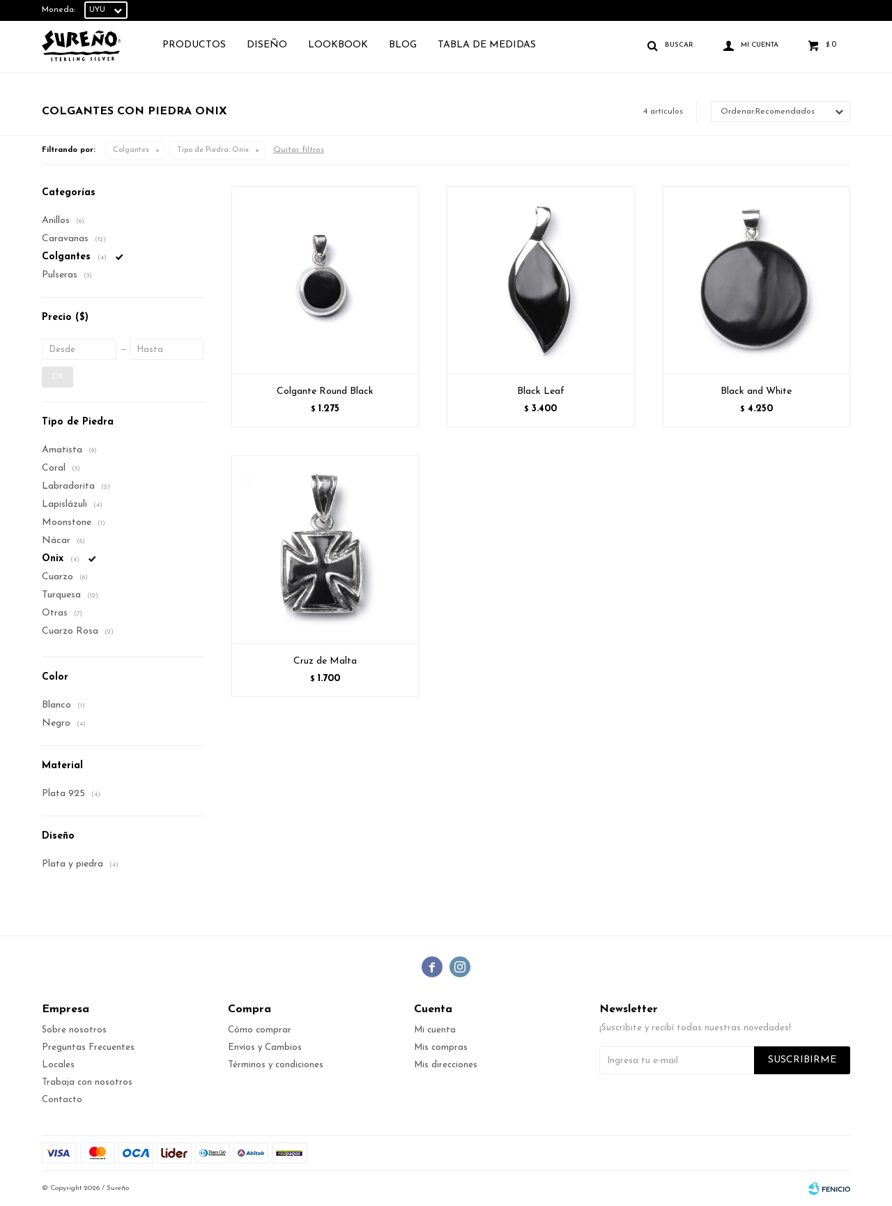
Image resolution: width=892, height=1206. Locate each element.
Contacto (62, 1099)
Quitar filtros (298, 150)
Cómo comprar (259, 1030)
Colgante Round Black (325, 391)
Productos (194, 45)
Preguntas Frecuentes (88, 1047)
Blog (403, 45)
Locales (58, 1064)
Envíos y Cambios (265, 1047)
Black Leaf (540, 391)
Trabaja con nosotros (87, 1082)
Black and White (756, 391)
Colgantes (131, 150)
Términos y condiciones (275, 1064)
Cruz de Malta (325, 661)
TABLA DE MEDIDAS (487, 45)
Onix (213, 150)
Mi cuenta (435, 1030)
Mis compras (441, 1047)
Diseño (267, 45)
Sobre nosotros (74, 1030)
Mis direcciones (445, 1064)
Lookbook (338, 45)
